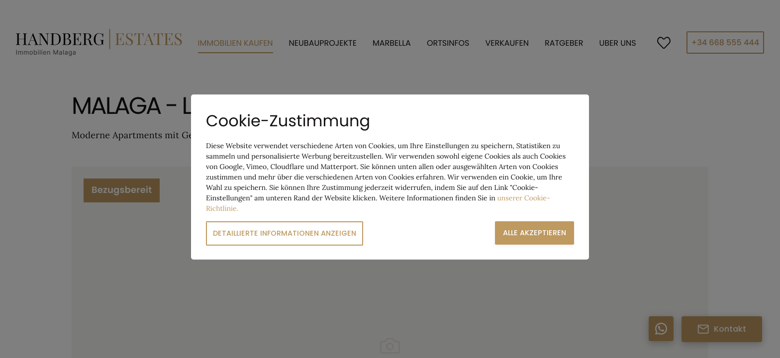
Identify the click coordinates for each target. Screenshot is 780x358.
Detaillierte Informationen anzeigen (284, 233)
